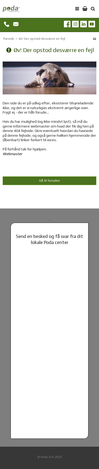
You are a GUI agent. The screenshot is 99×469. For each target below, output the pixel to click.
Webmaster (12, 154)
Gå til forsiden (49, 180)
